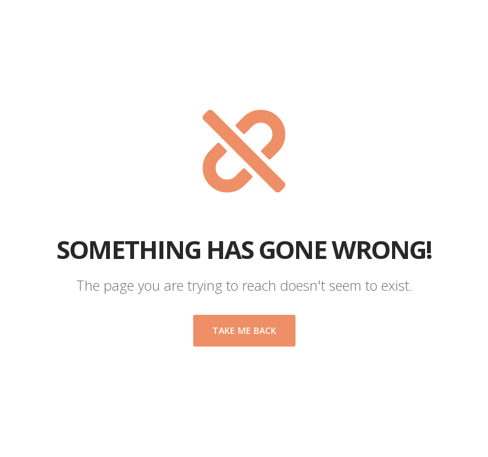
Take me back (244, 330)
